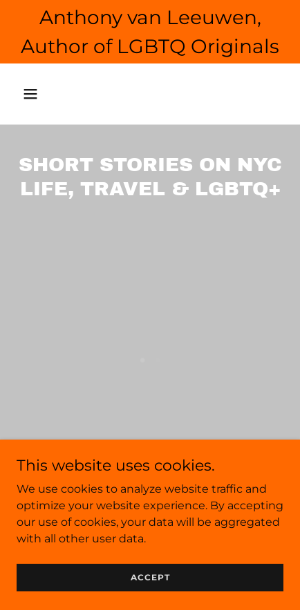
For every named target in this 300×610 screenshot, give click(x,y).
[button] (47, 94)
